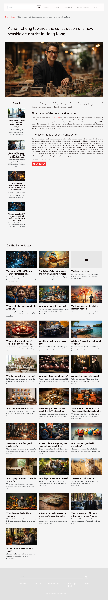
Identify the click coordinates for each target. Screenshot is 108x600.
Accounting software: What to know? (19, 549)
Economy (47, 7)
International (68, 7)
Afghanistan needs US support (85, 376)
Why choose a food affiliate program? (18, 514)
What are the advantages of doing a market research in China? (19, 343)
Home (7, 17)
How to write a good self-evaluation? (82, 444)
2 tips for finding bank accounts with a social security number (53, 514)
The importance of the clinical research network (84, 307)
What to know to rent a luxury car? (52, 342)
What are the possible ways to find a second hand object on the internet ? (86, 411)
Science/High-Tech (83, 7)
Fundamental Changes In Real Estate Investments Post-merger (17, 123)
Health (56, 7)
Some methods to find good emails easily (19, 444)
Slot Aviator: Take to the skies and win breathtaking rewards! (52, 272)
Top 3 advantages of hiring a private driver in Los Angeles (84, 514)
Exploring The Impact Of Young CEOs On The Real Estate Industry (16, 154)
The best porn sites (80, 271)
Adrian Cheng (55, 118)
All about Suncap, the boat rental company (86, 342)
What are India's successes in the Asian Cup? (21, 307)
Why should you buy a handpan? (53, 376)
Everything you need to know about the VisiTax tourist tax (52, 409)
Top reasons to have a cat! (83, 478)
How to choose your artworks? (20, 408)
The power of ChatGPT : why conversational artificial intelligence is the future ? (16, 217)
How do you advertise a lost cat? (53, 478)
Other (96, 7)
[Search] (22, 7)
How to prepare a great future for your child (21, 479)
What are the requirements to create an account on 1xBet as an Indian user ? (16, 186)
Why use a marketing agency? (52, 306)
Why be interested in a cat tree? (20, 376)
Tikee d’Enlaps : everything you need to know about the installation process (53, 445)
